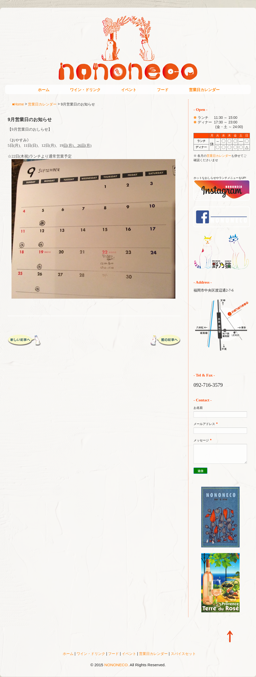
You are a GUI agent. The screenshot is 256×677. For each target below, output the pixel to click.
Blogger (138, 672)
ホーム (43, 90)
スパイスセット (183, 654)
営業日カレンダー (204, 90)
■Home (18, 104)
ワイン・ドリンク (85, 90)
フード (162, 90)
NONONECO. (116, 665)
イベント (128, 90)
